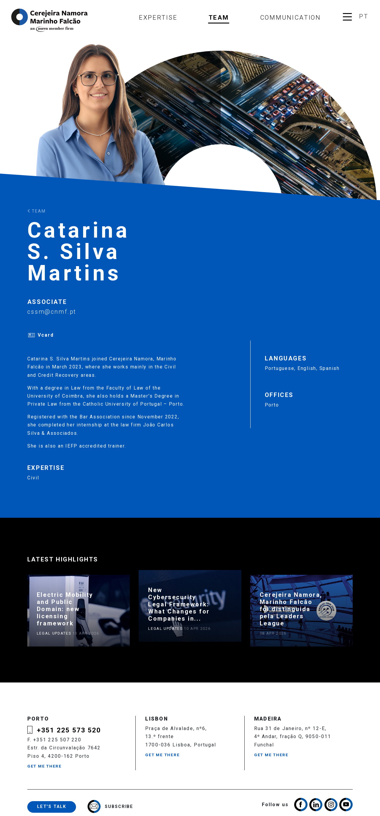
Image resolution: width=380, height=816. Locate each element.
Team (219, 17)
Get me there (44, 766)
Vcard (46, 335)
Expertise (158, 17)
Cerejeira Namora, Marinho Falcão (49, 20)
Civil (33, 478)
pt (363, 16)
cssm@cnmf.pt (51, 311)
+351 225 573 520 (69, 730)
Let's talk (51, 806)
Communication (290, 17)
